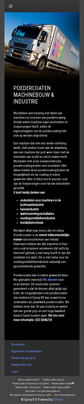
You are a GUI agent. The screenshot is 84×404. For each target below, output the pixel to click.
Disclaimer (18, 344)
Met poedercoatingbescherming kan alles (31, 395)
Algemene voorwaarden (26, 351)
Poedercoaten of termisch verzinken (31, 384)
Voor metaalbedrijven (64, 395)
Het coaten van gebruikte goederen (42, 391)
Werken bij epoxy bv (23, 358)
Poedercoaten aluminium (28, 387)
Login (14, 371)
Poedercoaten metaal (62, 384)
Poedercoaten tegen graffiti (56, 387)
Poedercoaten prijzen (53, 380)
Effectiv (58, 399)
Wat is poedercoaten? (28, 380)
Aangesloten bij (21, 364)
